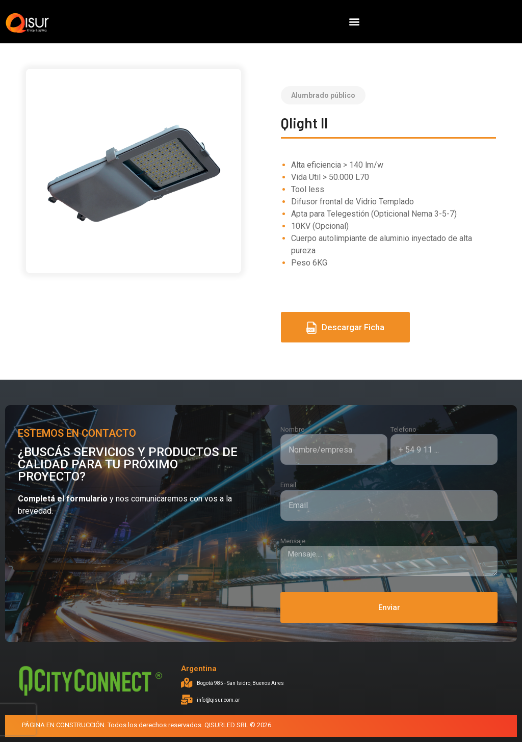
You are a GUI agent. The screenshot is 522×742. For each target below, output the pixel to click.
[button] (354, 21)
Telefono (403, 429)
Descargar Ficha (345, 328)
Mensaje (292, 541)
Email (288, 485)
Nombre (292, 429)
